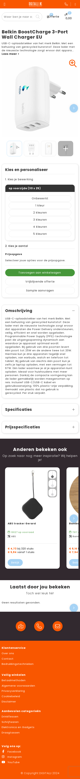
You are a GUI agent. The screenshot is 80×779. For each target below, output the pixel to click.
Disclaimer (9, 701)
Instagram (12, 757)
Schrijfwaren (10, 722)
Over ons (8, 653)
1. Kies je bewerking (19, 179)
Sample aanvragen (40, 290)
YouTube (11, 762)
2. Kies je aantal (16, 246)
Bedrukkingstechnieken (18, 664)
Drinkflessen (10, 716)
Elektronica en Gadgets (18, 727)
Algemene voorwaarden (18, 685)
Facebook (11, 751)
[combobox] (18, 16)
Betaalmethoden (14, 680)
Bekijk (15, 562)
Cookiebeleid (11, 696)
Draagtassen (11, 732)
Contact (8, 658)
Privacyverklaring (13, 691)
